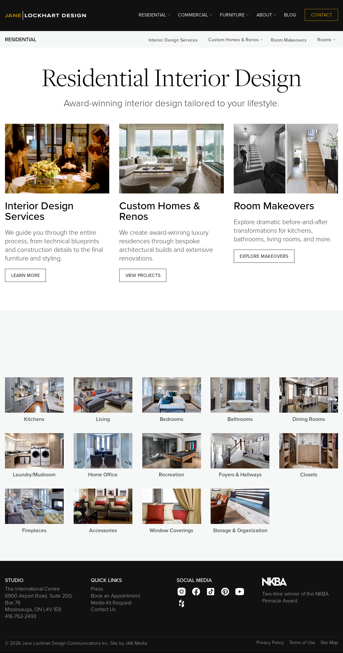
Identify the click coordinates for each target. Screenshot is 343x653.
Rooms (327, 39)
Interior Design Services (173, 40)
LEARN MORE (25, 275)
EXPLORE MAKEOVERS (264, 256)
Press (97, 588)
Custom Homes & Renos (236, 39)
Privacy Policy (270, 642)
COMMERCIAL (195, 15)
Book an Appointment (115, 595)
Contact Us (103, 609)
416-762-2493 (20, 616)
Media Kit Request (111, 602)
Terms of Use (302, 642)
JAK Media (136, 643)
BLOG (290, 15)
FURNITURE (235, 15)
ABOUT (267, 15)
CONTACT (321, 15)
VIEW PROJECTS (142, 275)
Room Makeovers (289, 40)
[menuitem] (153, 15)
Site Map (329, 642)
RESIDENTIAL (155, 15)
